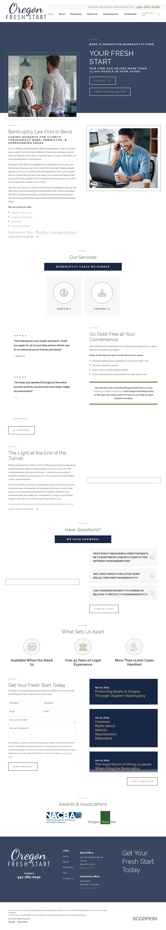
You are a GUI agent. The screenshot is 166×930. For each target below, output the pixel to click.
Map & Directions (88, 910)
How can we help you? (16, 771)
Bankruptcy (68, 910)
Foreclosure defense (17, 226)
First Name (10, 746)
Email (43, 754)
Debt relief (13, 222)
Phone (9, 754)
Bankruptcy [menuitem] (76, 14)
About (66, 904)
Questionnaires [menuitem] (110, 14)
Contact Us (102, 81)
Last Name (45, 746)
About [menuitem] (62, 14)
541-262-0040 (148, 7)
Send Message (20, 809)
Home (65, 899)
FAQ (65, 915)
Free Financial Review (110, 92)
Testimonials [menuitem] (130, 14)
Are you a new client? (15, 763)
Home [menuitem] (50, 14)
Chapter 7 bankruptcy (18, 213)
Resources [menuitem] (92, 14)
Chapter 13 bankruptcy (18, 217)
